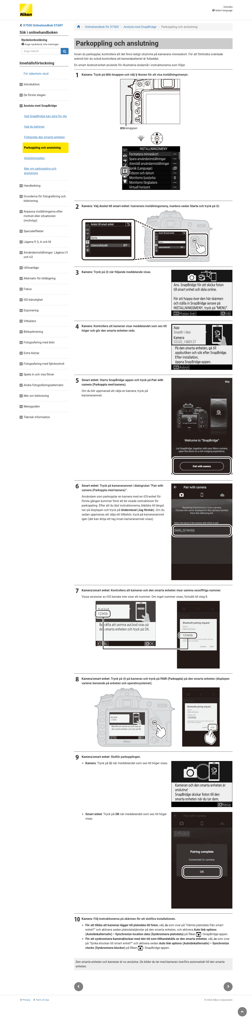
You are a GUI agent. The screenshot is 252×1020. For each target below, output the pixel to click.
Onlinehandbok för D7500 (102, 27)
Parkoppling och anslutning (42, 147)
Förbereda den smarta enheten (44, 137)
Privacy (26, 999)
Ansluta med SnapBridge (140, 27)
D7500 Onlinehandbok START (43, 25)
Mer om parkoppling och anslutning (40, 171)
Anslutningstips (34, 158)
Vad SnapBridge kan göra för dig (45, 116)
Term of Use (42, 999)
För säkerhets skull (36, 73)
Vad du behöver (34, 126)
